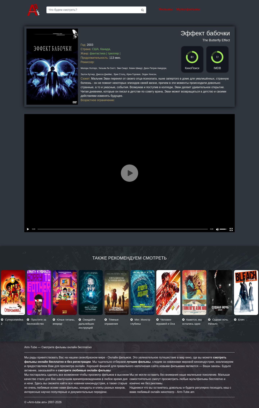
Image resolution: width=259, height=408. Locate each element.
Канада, (105, 49)
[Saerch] (96, 9)
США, (95, 49)
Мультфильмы (188, 9)
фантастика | (99, 53)
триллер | (114, 53)
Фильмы (166, 9)
